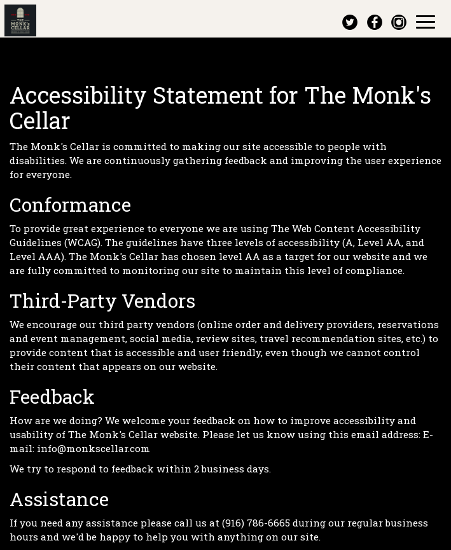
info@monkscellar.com (93, 448)
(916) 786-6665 (256, 522)
